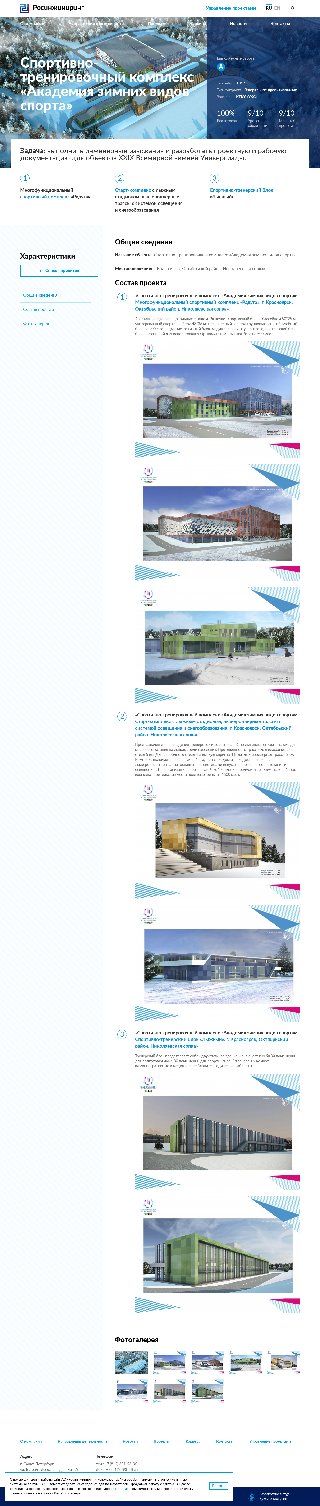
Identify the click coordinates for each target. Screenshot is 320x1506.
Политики (122, 1489)
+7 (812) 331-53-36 (121, 1464)
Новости (238, 24)
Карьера (197, 24)
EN (277, 8)
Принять (218, 1486)
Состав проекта (38, 310)
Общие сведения (40, 295)
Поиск (292, 8)
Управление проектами (231, 8)
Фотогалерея (36, 324)
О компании (32, 24)
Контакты (280, 24)
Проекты (157, 24)
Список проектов (62, 271)
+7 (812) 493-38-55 (122, 1470)
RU (269, 8)
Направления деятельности (96, 24)
